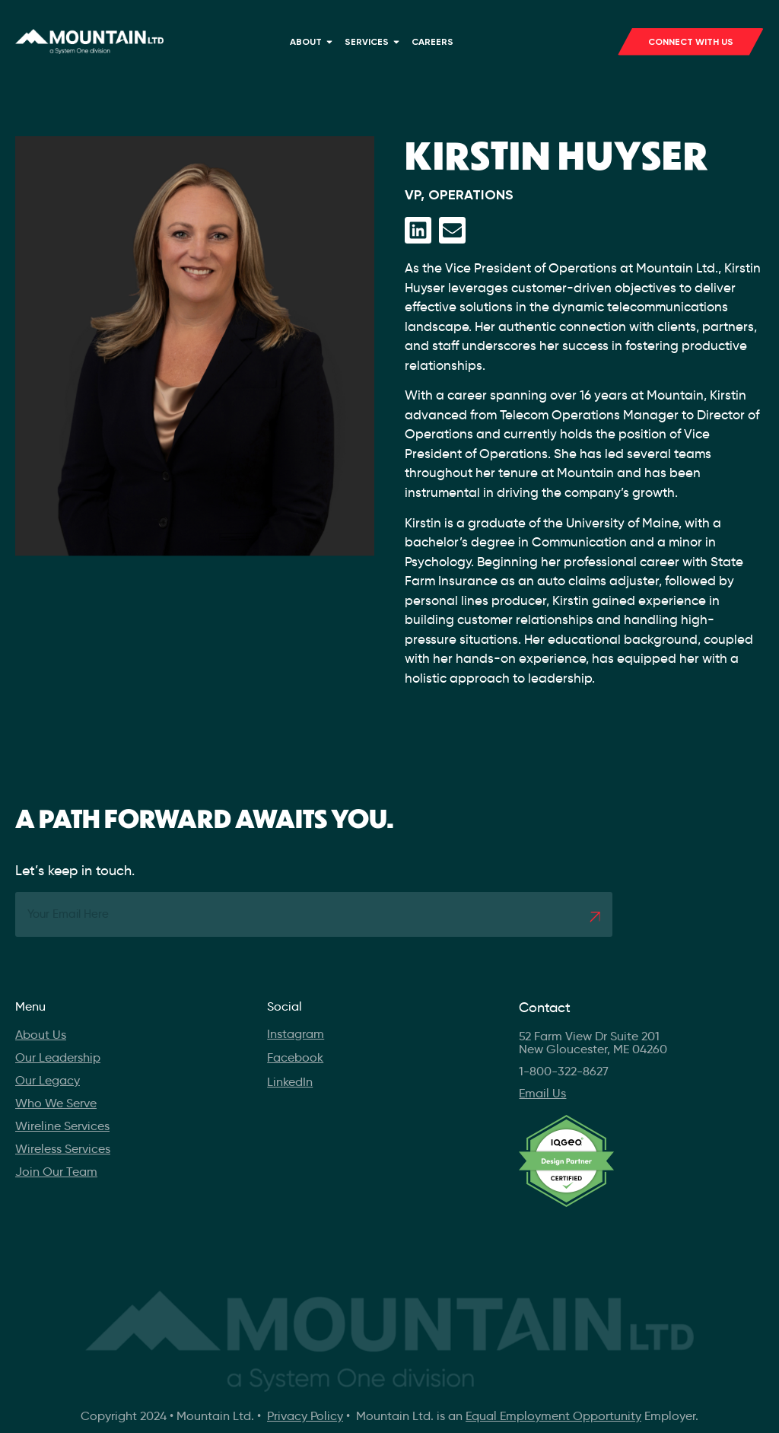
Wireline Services (62, 1126)
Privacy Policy (305, 1416)
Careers (432, 42)
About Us (40, 1034)
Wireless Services (62, 1149)
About (313, 41)
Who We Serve (56, 1103)
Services (374, 41)
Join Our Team (56, 1171)
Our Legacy (47, 1080)
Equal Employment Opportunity (553, 1416)
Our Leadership (57, 1057)
